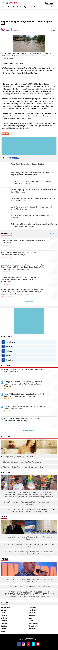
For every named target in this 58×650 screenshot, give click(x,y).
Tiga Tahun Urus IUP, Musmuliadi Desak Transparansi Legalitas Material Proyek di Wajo (20, 254)
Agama (26, 7)
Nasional (9, 346)
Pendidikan (32, 610)
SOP (20, 640)
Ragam (3, 613)
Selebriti (4, 628)
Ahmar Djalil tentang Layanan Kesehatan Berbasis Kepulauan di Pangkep (29, 538)
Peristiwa (9, 351)
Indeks (19, 7)
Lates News (32, 607)
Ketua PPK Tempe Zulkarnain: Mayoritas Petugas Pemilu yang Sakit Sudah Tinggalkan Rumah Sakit (24, 395)
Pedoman (31, 640)
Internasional (50, 7)
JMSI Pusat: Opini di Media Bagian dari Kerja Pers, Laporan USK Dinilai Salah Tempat (29, 580)
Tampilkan (53, 234)
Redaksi (37, 640)
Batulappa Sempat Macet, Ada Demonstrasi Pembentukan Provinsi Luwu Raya (29, 546)
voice (53, 30)
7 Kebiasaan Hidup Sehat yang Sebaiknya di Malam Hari (23, 467)
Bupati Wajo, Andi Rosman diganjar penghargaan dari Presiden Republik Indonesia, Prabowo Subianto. (29, 553)
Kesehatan (32, 615)
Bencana (7, 18)
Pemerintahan (10, 342)
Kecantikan (32, 628)
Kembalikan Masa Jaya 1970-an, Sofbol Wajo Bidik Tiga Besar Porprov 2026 (23, 241)
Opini (30, 618)
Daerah (3, 610)
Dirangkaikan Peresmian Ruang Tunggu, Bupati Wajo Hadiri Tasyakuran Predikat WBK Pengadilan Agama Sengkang (23, 384)
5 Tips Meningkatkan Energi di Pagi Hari (19, 457)
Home (4, 7)
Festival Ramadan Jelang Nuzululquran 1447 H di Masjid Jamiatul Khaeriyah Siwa (24, 407)
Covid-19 (4, 615)
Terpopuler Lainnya (29, 430)
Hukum (41, 7)
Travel (3, 631)
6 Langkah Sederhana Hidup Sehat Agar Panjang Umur (22, 462)
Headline (34, 7)
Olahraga (4, 618)
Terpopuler (11, 7)
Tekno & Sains (10, 360)
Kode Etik (24, 640)
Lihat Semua (29, 303)
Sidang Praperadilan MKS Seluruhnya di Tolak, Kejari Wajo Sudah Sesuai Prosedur (29, 503)
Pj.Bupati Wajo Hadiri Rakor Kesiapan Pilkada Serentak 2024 (29, 587)
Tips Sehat (4, 626)
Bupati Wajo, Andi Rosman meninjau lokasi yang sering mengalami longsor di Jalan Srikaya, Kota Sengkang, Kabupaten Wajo (20, 279)
